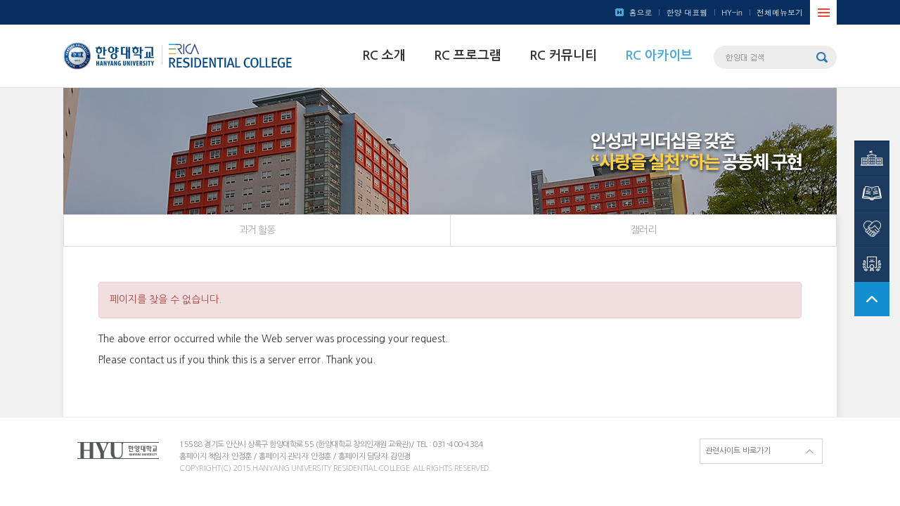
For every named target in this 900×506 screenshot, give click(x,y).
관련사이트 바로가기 (738, 451)
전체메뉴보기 (780, 12)
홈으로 (640, 12)
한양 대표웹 (686, 12)
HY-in (731, 12)
